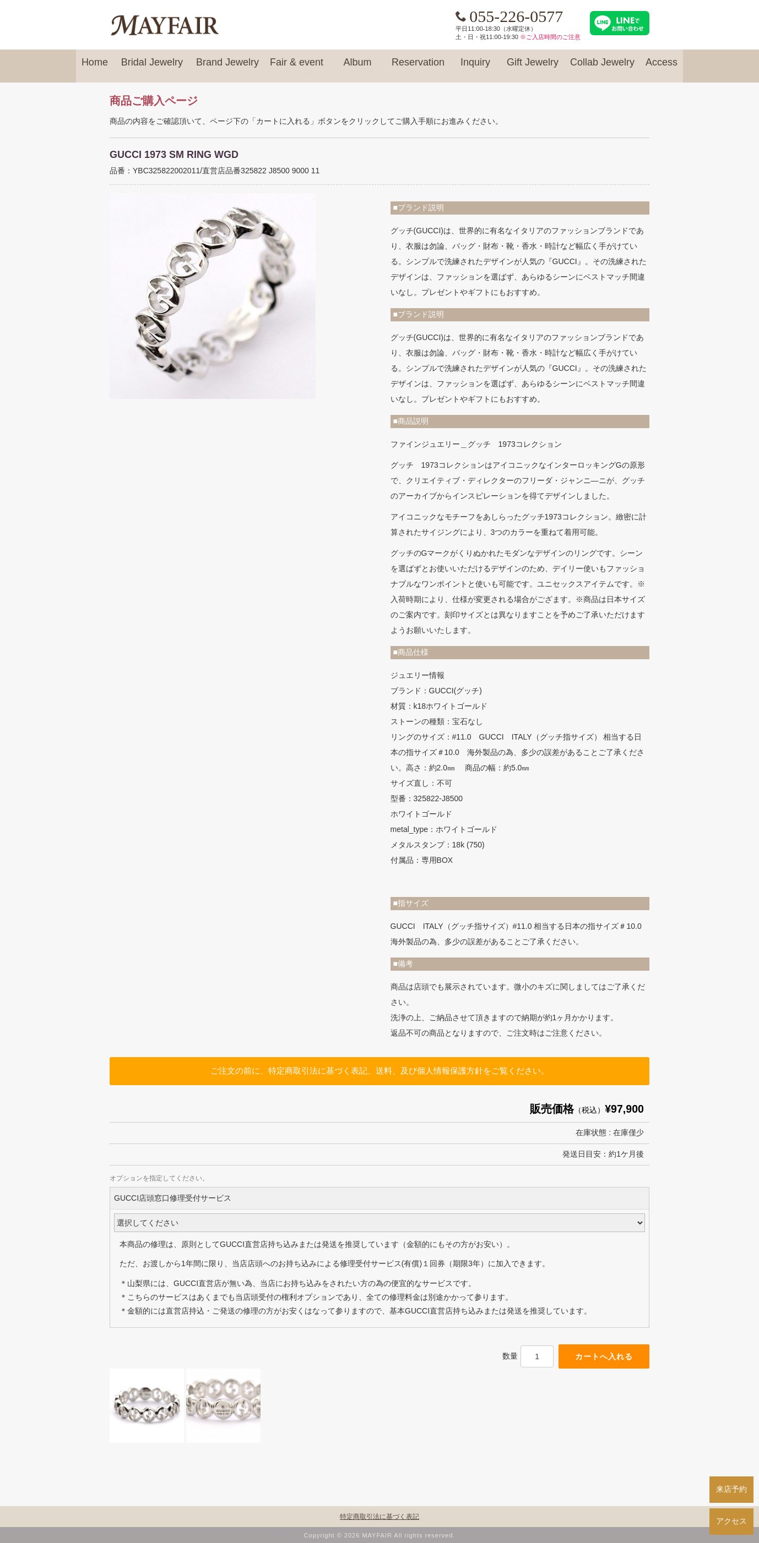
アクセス (731, 1521)
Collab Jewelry (602, 67)
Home (95, 67)
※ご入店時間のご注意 (550, 37)
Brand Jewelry (227, 67)
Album (357, 67)
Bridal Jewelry (152, 67)
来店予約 (731, 1489)
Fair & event (296, 67)
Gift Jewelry (532, 67)
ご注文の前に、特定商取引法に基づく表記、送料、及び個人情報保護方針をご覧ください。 (379, 1070)
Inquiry (475, 67)
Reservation (418, 67)
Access (661, 67)
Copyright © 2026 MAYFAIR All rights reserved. (380, 1535)
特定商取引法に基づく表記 (379, 1516)
